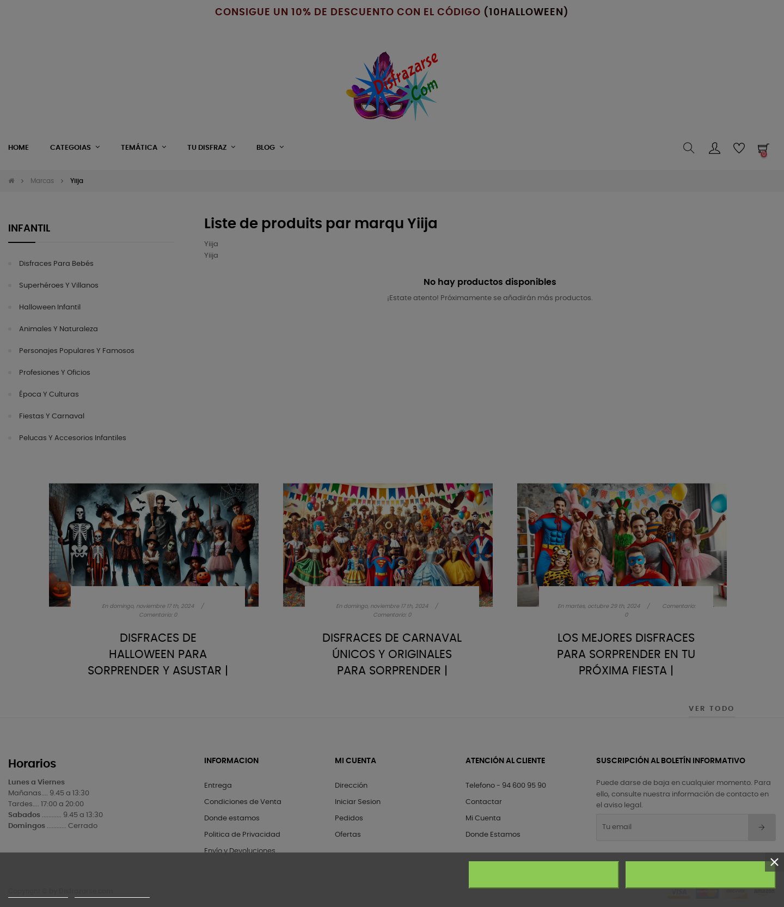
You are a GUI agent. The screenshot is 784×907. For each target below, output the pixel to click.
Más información (38, 892)
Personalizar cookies (112, 892)
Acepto (701, 874)
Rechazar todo (544, 874)
